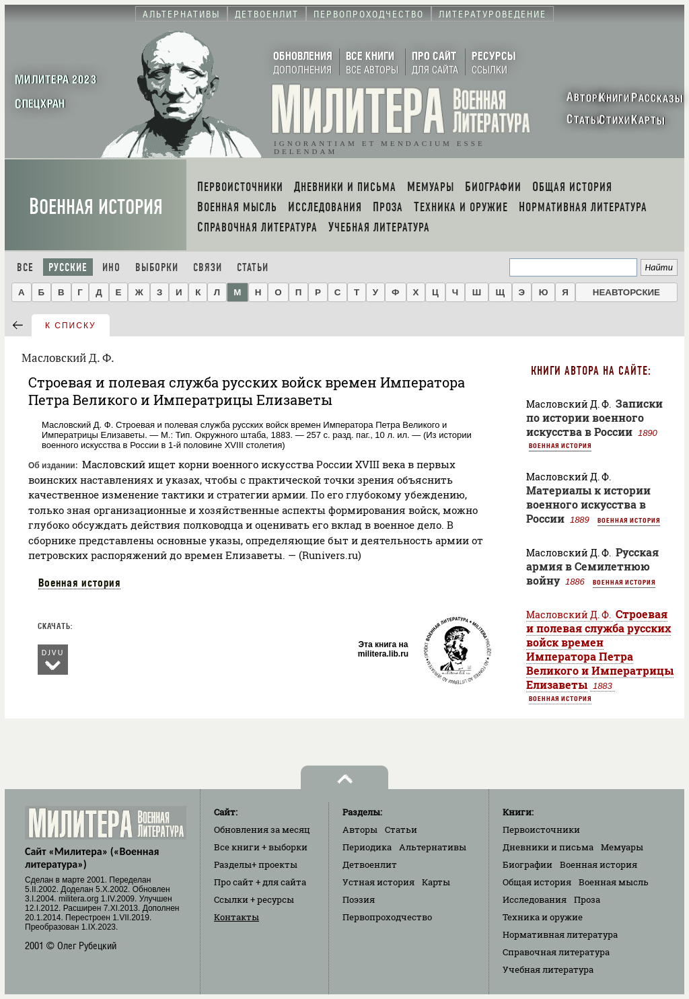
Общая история (537, 882)
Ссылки (254, 899)
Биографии (527, 864)
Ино (111, 267)
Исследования (535, 899)
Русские (67, 267)
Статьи (252, 267)
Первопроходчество (387, 917)
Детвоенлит (369, 864)
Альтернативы (432, 847)
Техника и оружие (543, 917)
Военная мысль (614, 882)
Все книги (260, 847)
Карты (436, 882)
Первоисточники (541, 829)
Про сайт (260, 882)
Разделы (255, 864)
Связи (207, 267)
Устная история (378, 882)
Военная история (96, 206)
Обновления (262, 829)
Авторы (359, 829)
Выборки (156, 267)
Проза (587, 899)
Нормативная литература (560, 934)
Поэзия (358, 899)
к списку (70, 325)
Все (25, 267)
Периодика (367, 847)
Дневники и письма (548, 847)
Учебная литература (548, 969)
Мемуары (622, 847)
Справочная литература (556, 952)
